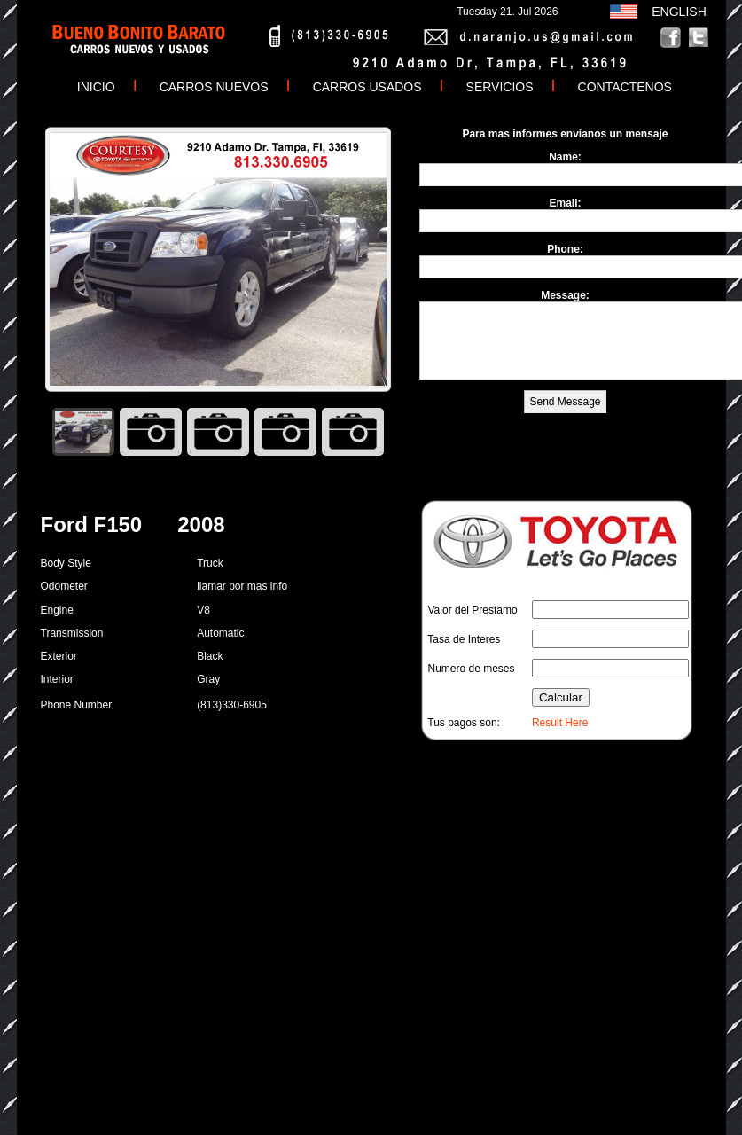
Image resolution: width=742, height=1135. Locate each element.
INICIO (92, 87)
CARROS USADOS (367, 87)
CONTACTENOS (625, 87)
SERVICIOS (500, 87)
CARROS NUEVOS (214, 87)
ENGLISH (676, 11)
